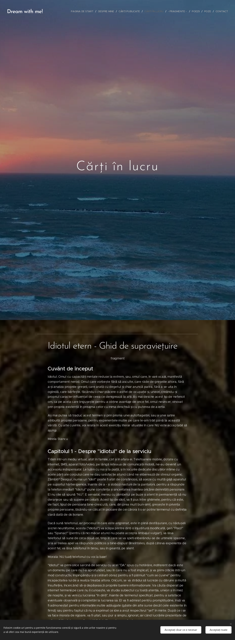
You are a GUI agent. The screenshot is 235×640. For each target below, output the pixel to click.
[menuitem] (83, 11)
